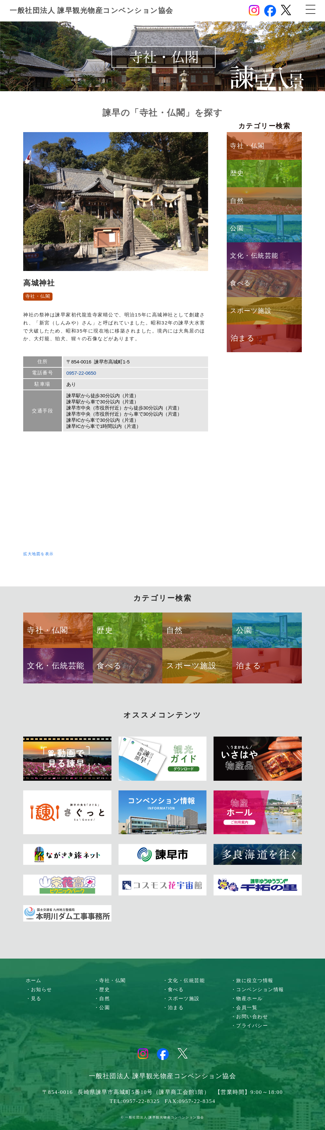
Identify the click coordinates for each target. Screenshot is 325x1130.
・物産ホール (247, 998)
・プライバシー (249, 1025)
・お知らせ (39, 989)
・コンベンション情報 (257, 989)
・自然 (102, 998)
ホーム (34, 980)
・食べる (173, 989)
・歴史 (102, 989)
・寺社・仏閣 (110, 980)
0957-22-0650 (81, 373)
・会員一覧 (244, 1007)
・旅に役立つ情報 (252, 980)
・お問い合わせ (249, 1016)
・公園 (102, 1007)
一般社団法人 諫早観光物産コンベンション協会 (91, 10)
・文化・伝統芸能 (184, 980)
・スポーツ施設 (181, 998)
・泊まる (173, 1007)
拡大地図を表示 (38, 554)
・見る (34, 998)
